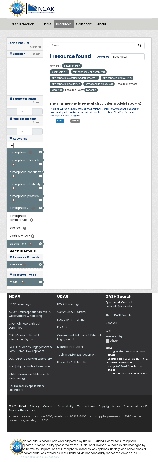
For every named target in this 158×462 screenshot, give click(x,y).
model (60, 121)
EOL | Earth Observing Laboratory (30, 359)
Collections (84, 24)
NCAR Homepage (20, 304)
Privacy (34, 406)
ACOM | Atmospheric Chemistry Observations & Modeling (30, 314)
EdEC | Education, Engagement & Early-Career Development (30, 349)
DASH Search (23, 24)
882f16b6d (122, 351)
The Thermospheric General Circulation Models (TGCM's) (95, 103)
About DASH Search (118, 315)
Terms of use (86, 406)
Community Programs (72, 312)
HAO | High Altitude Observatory (30, 366)
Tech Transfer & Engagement (77, 354)
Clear (36, 54)
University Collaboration (72, 362)
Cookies (48, 406)
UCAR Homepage (68, 304)
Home (47, 24)
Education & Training (71, 320)
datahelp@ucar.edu (119, 306)
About (101, 24)
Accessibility (65, 406)
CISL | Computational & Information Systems (24, 337)
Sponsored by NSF (135, 406)
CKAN (112, 341)
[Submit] (140, 45)
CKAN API (111, 323)
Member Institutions (70, 347)
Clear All (35, 46)
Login (109, 330)
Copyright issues (109, 406)
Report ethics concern (23, 410)
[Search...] (92, 45)
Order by (103, 57)
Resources (64, 24)
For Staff (63, 327)
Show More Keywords (23, 250)
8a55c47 (121, 366)
